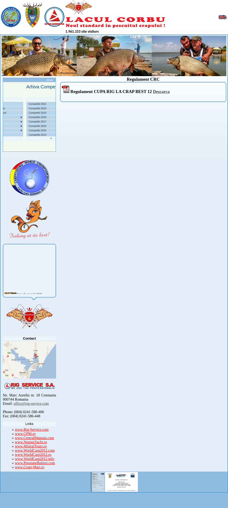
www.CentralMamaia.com (34, 438)
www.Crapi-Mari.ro (29, 467)
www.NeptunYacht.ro (31, 442)
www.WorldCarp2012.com (35, 450)
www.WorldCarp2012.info (34, 459)
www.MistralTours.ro (31, 446)
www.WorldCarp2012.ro (33, 455)
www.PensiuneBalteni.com (35, 463)
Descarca (161, 91)
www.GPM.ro (25, 434)
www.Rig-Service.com (32, 429)
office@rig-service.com (31, 403)
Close (49, 80)
